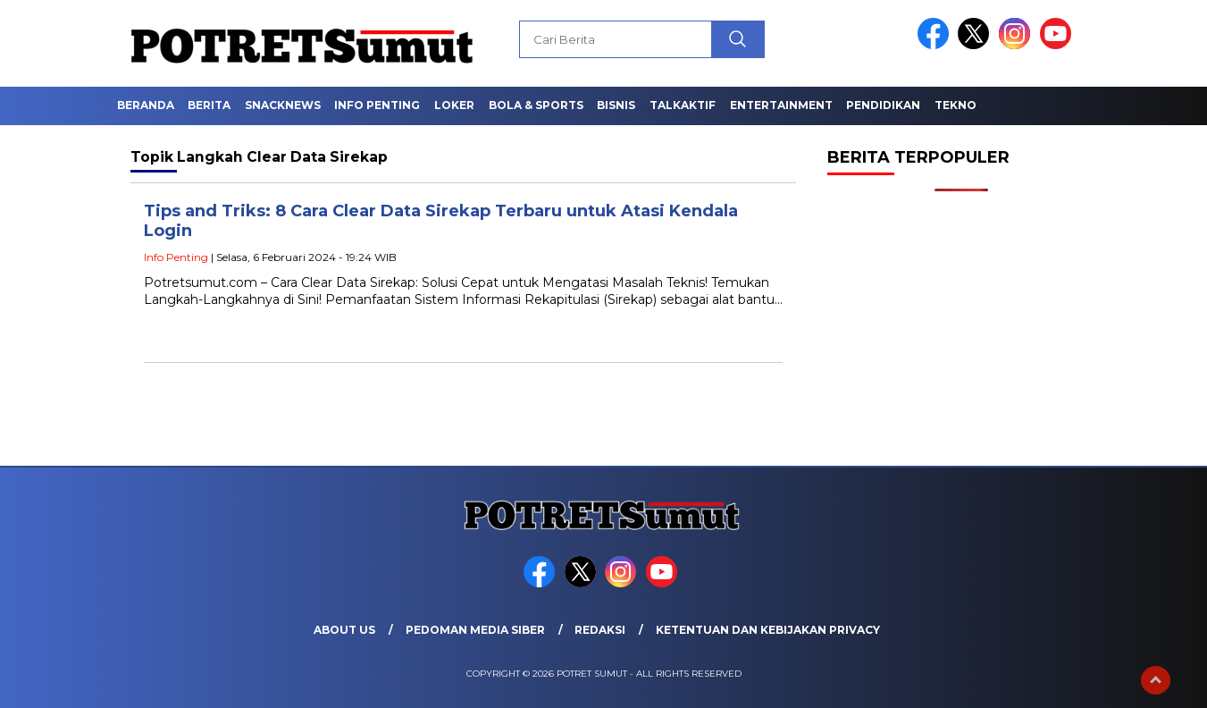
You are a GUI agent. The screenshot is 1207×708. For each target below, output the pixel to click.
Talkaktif (683, 105)
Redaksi (599, 629)
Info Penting (377, 105)
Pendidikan (883, 105)
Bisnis (616, 105)
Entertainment (781, 105)
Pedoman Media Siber (475, 629)
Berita (209, 105)
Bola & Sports (536, 105)
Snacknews (283, 105)
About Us (344, 629)
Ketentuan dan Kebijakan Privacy (768, 629)
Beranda (145, 105)
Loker (454, 105)
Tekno (955, 105)
